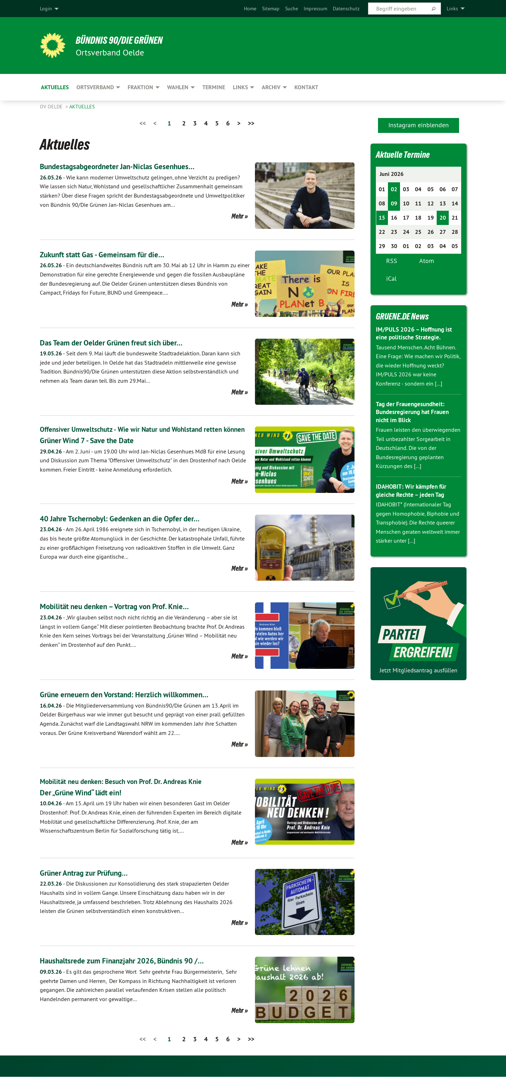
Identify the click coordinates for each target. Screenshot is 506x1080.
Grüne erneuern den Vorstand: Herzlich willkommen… (136, 697)
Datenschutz (346, 8)
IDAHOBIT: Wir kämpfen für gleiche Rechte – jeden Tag (414, 490)
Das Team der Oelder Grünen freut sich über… (121, 342)
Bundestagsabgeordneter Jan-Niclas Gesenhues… (128, 166)
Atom (426, 261)
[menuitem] (250, 8)
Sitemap (270, 8)
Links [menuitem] (452, 8)
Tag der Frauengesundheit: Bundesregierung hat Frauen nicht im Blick (415, 412)
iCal (391, 278)
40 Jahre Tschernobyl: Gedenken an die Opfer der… (131, 521)
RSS (391, 261)
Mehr (237, 216)
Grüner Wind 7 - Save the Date (94, 450)
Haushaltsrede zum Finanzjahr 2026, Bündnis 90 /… (134, 963)
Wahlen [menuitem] (177, 87)
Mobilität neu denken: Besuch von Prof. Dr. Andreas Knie (125, 784)
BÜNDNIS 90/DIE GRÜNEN (127, 39)
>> (251, 123)
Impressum (315, 8)
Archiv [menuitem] (271, 87)
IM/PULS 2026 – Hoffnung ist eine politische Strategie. (416, 333)
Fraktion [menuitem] (140, 87)
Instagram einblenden (418, 125)
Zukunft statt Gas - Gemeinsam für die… (111, 254)
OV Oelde (52, 106)
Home (250, 8)
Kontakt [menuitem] (306, 87)
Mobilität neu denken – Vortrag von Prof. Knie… (125, 609)
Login (46, 8)
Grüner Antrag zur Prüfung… (91, 875)
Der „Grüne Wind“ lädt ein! (87, 795)
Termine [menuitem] (213, 87)
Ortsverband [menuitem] (95, 87)
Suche (291, 8)
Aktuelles (82, 106)
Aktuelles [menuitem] (55, 87)
